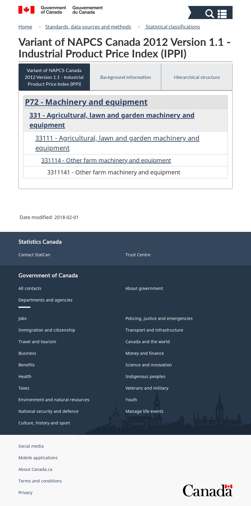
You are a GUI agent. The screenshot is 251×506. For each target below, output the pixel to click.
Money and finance (145, 353)
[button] (211, 14)
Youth (131, 399)
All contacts (29, 288)
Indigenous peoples (145, 376)
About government (144, 288)
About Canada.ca (35, 469)
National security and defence (48, 411)
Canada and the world (148, 341)
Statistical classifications (172, 27)
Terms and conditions (40, 481)
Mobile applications (38, 457)
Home (25, 27)
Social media (31, 446)
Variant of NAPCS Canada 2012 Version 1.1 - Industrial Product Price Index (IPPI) (54, 77)
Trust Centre (138, 254)
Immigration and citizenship (46, 330)
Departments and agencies (45, 300)
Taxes (23, 388)
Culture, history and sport (44, 423)
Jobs (22, 318)
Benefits (26, 365)
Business (27, 353)
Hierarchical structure (197, 77)
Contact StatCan (34, 254)
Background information (125, 77)
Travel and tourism (37, 341)
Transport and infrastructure (154, 330)
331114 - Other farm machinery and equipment (106, 160)
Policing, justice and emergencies (159, 318)
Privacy (25, 492)
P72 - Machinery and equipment (86, 101)
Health (25, 376)
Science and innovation (149, 365)
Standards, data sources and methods (88, 27)
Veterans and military (147, 388)
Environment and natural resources (54, 399)
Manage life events (145, 411)
